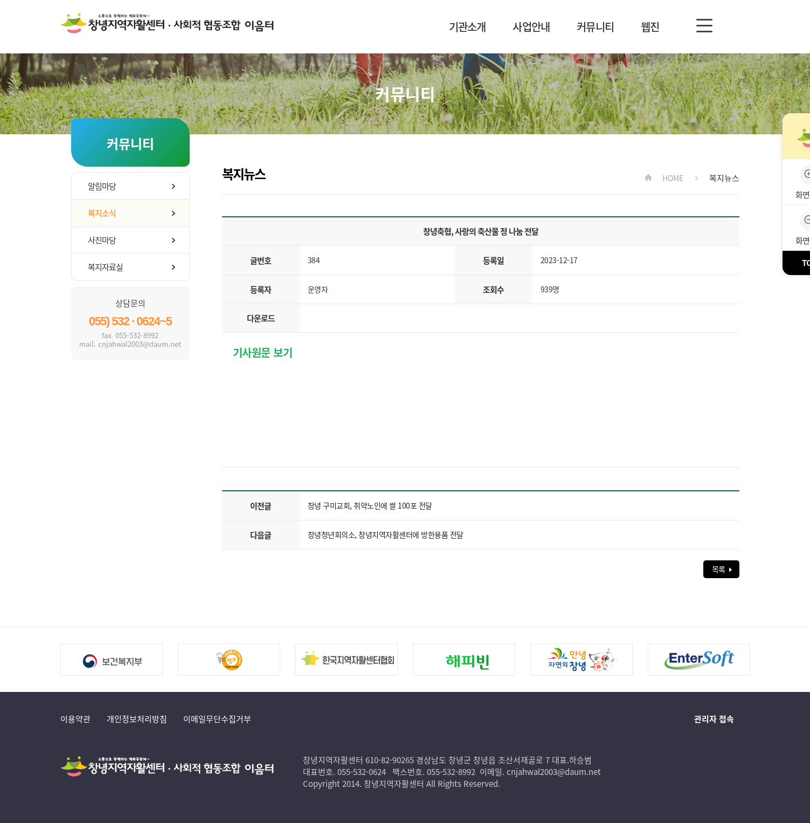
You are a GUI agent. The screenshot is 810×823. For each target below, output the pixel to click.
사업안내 (531, 27)
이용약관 (75, 719)
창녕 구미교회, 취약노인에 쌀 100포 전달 (370, 505)
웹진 (650, 27)
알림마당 (102, 186)
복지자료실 (105, 267)
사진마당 (102, 240)
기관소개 (467, 27)
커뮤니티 (595, 27)
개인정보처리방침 (137, 719)
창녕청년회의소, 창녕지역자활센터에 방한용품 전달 (385, 534)
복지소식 (102, 213)
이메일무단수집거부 (217, 719)
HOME (672, 178)
